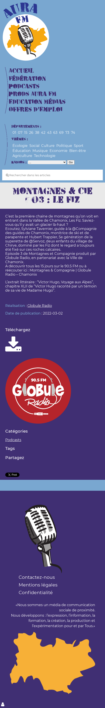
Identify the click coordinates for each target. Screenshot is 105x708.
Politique (64, 146)
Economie (59, 151)
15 (25, 132)
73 (67, 132)
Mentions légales (38, 585)
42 (43, 132)
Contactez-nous (37, 577)
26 (31, 132)
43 (49, 132)
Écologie (20, 146)
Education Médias (37, 102)
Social (34, 146)
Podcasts (24, 86)
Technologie (44, 156)
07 (20, 132)
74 (73, 132)
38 (37, 132)
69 (61, 132)
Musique (40, 151)
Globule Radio (39, 306)
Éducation (21, 151)
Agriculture (22, 156)
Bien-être (77, 151)
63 (55, 132)
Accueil (21, 71)
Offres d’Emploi (35, 109)
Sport (79, 146)
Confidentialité (36, 592)
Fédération (27, 79)
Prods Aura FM (32, 94)
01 (14, 132)
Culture (48, 146)
